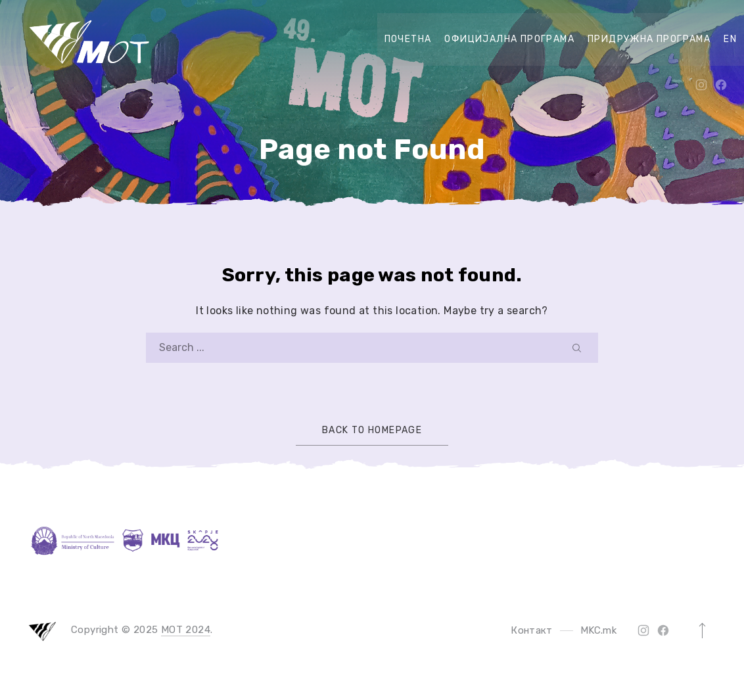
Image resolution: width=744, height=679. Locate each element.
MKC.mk (598, 630)
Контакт (532, 630)
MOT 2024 (185, 630)
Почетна (408, 39)
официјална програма (509, 39)
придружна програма (649, 39)
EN (730, 39)
